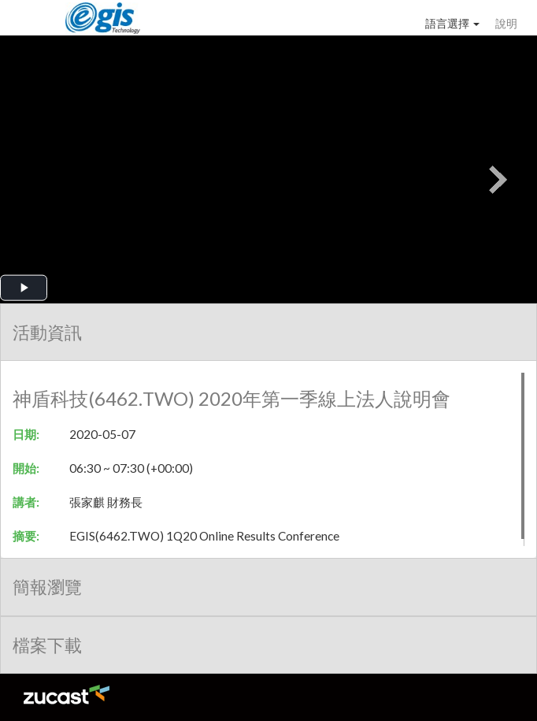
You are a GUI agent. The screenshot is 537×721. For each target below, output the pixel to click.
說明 (506, 23)
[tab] (268, 332)
